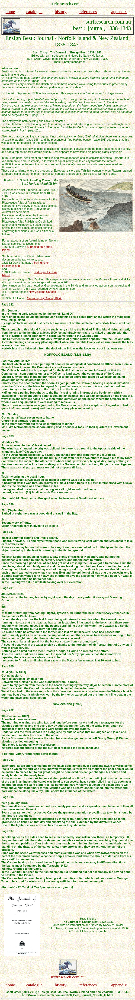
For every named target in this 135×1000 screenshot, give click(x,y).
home (10, 11)
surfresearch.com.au (67, 977)
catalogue (34, 11)
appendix (119, 11)
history (61, 11)
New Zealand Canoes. (43, 291)
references (88, 11)
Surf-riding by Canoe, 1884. (44, 298)
